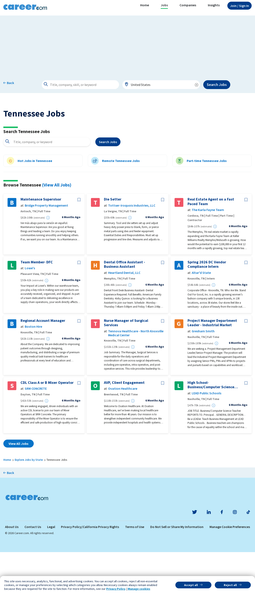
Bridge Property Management (46, 247)
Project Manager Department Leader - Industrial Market (212, 364)
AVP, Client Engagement (124, 424)
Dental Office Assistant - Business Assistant (124, 306)
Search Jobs (217, 84)
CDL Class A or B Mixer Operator (47, 424)
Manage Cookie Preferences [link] (230, 569)
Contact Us (33, 569)
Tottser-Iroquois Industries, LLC (131, 247)
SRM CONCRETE (36, 431)
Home (144, 5)
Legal (51, 569)
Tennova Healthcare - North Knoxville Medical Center (135, 375)
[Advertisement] (127, 45)
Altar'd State (201, 315)
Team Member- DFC (37, 304)
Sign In (239, 6)
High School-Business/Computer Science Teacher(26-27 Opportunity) (212, 426)
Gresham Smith (203, 373)
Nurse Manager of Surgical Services (126, 364)
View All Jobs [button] (18, 486)
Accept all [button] (191, 585)
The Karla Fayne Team (208, 252)
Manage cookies (139, 589)
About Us (11, 569)
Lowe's (30, 310)
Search (108, 183)
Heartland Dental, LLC (124, 315)
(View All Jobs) (56, 227)
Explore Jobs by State (29, 502)
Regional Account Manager (43, 362)
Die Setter (112, 241)
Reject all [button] (230, 585)
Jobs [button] (164, 5)
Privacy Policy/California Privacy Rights (90, 569)
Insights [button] (214, 5)
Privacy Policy (115, 589)
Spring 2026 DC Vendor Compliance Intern (207, 306)
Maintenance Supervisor (41, 241)
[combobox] (161, 84)
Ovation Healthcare (122, 431)
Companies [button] (188, 5)
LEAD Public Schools (206, 435)
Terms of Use (134, 569)
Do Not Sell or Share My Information (176, 569)
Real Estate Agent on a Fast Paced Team (211, 243)
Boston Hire (33, 369)
